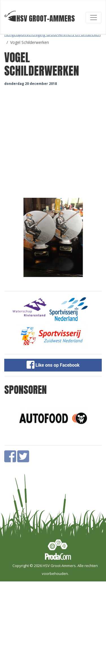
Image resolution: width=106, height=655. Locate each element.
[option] (53, 237)
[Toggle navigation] (93, 17)
